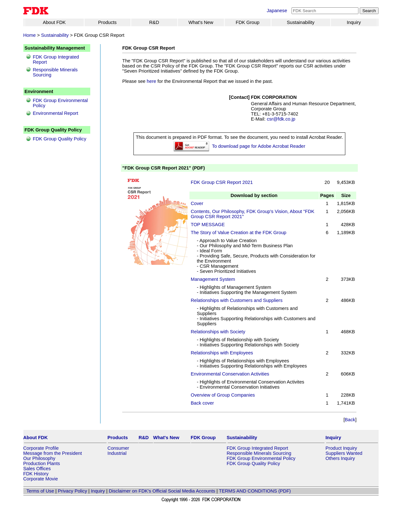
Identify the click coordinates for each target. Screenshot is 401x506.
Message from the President (52, 453)
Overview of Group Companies (223, 395)
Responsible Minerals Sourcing (259, 453)
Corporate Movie (40, 478)
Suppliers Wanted (343, 453)
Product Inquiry (341, 448)
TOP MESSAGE (208, 224)
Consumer (118, 448)
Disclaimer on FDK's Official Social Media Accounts (162, 491)
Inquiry (354, 22)
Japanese (277, 10)
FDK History (36, 473)
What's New (200, 22)
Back (350, 419)
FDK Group (247, 22)
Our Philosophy (39, 458)
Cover (197, 203)
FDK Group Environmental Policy (261, 458)
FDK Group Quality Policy (59, 138)
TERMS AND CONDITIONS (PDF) (255, 491)
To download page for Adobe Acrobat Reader (258, 146)
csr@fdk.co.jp (281, 119)
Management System (213, 279)
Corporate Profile (41, 448)
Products (107, 22)
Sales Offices (37, 468)
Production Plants (41, 463)
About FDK (54, 22)
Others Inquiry (340, 458)
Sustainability (300, 22)
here (151, 81)
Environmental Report (55, 113)
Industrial (117, 453)
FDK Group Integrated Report (257, 448)
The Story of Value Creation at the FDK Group (238, 232)
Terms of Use (40, 491)
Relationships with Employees (222, 352)
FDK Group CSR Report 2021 (222, 182)
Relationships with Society (218, 331)
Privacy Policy (72, 491)
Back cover (202, 403)
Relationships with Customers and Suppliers (237, 300)
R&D (154, 22)
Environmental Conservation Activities (230, 373)
